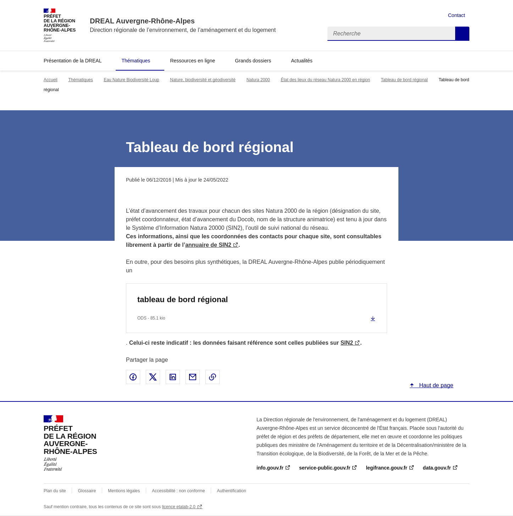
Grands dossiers (253, 60)
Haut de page (435, 385)
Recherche (462, 34)
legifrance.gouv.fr (386, 468)
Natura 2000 (258, 79)
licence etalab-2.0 (178, 506)
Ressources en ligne (192, 60)
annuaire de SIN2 (208, 245)
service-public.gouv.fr (324, 468)
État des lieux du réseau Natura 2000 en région (325, 79)
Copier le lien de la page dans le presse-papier (212, 377)
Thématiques (135, 60)
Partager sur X (153, 377)
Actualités (302, 60)
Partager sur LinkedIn (173, 377)
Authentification (231, 490)
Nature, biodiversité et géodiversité (203, 79)
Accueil (50, 79)
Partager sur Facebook (133, 377)
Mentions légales (124, 490)
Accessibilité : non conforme (178, 490)
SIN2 (347, 343)
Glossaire (87, 490)
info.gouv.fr (269, 468)
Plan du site (55, 490)
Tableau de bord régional (404, 79)
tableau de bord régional (182, 299)
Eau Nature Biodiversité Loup (131, 79)
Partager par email (193, 377)
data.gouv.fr (437, 468)
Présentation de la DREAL (72, 60)
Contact (456, 15)
